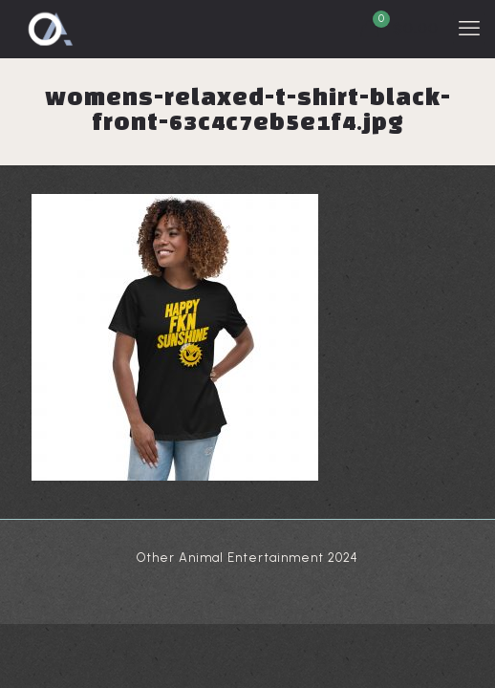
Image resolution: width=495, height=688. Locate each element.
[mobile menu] (469, 28)
